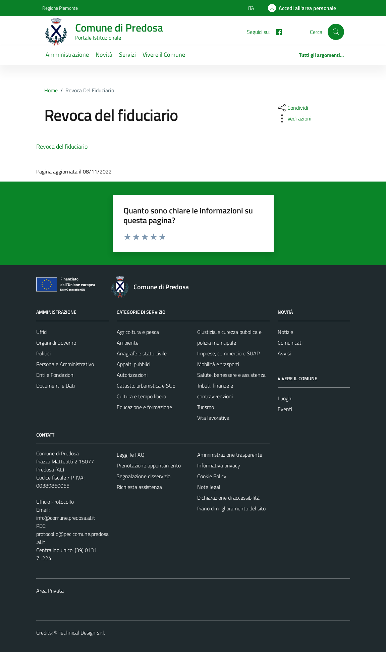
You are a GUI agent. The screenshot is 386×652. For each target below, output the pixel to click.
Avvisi (284, 353)
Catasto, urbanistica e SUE (146, 386)
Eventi (285, 409)
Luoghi (285, 398)
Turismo (205, 407)
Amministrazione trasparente (229, 455)
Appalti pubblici (133, 364)
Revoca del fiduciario (62, 146)
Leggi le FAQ (131, 455)
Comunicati (290, 343)
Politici (43, 353)
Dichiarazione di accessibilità (228, 498)
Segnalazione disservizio (143, 476)
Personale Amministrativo (65, 364)
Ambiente (128, 343)
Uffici (41, 332)
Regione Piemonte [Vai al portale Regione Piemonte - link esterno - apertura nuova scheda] (60, 7)
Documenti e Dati (55, 386)
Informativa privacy (218, 465)
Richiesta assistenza (139, 487)
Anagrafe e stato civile (142, 353)
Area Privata (50, 591)
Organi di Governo (56, 343)
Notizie (285, 332)
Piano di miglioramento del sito (231, 508)
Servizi (127, 54)
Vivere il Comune (164, 54)
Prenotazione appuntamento (149, 465)
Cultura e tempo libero (141, 396)
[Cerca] (336, 32)
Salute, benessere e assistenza (231, 375)
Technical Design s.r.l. (82, 633)
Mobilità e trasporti (218, 364)
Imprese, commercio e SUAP (228, 353)
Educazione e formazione (144, 407)
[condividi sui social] (292, 107)
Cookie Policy (211, 476)
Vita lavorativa (213, 418)
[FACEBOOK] (276, 32)
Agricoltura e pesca (138, 332)
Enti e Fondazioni (55, 375)
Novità (104, 54)
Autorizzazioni (132, 375)
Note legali (209, 487)
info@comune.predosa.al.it (65, 518)
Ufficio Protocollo (55, 502)
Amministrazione (67, 54)
